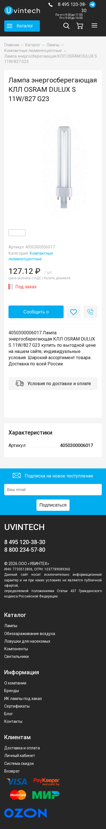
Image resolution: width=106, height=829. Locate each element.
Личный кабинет (19, 755)
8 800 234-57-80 (24, 549)
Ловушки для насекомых (27, 641)
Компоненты (16, 649)
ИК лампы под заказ (23, 698)
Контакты (13, 721)
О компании (15, 683)
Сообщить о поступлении (36, 313)
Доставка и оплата (22, 748)
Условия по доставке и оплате (53, 384)
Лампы (10, 625)
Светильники (16, 656)
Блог (8, 714)
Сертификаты (17, 706)
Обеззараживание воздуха (29, 633)
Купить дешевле (57, 278)
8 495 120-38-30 (72, 7)
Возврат (12, 771)
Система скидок (19, 763)
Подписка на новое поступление (53, 476)
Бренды (11, 690)
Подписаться (53, 505)
